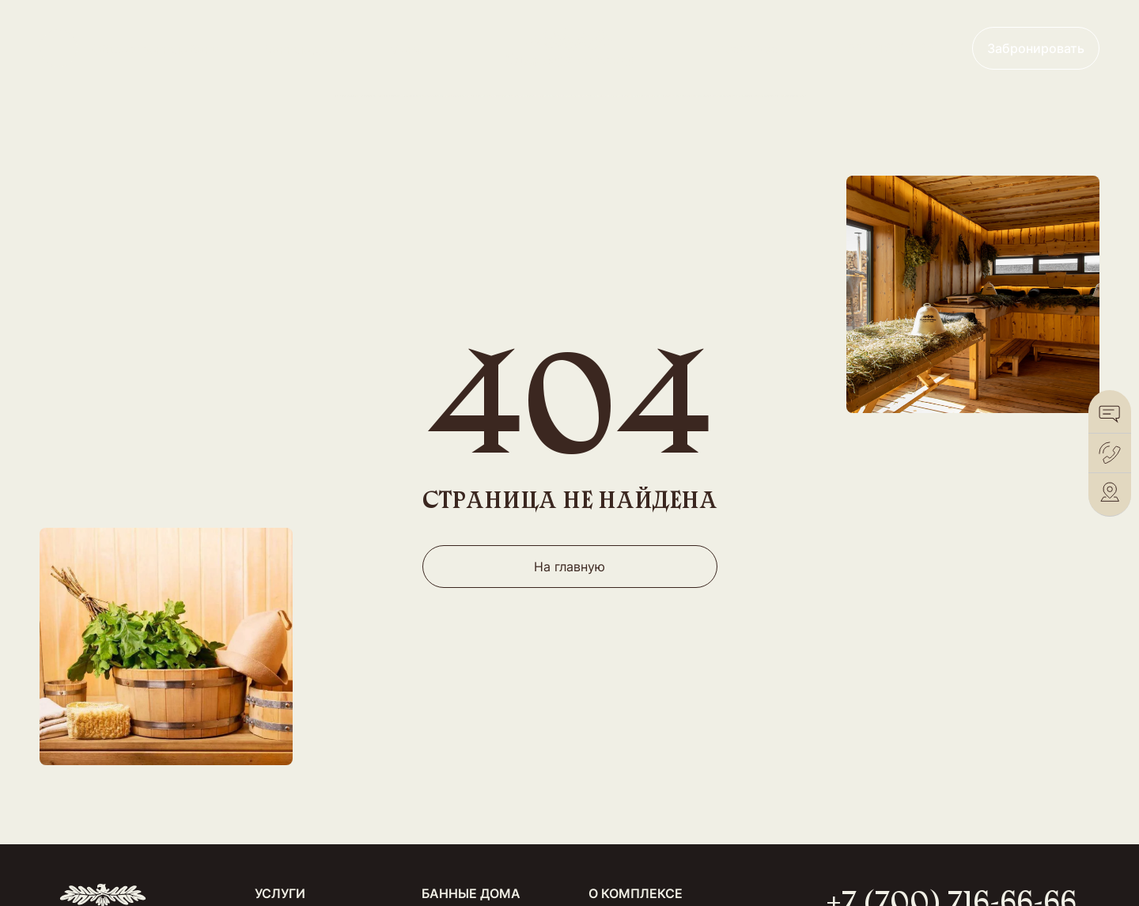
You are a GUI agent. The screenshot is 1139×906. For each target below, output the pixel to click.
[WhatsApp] (1110, 413)
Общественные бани (156, 49)
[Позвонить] (1110, 453)
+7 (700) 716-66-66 (875, 48)
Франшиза (746, 48)
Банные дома (304, 49)
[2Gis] (1110, 492)
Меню (407, 49)
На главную (569, 566)
